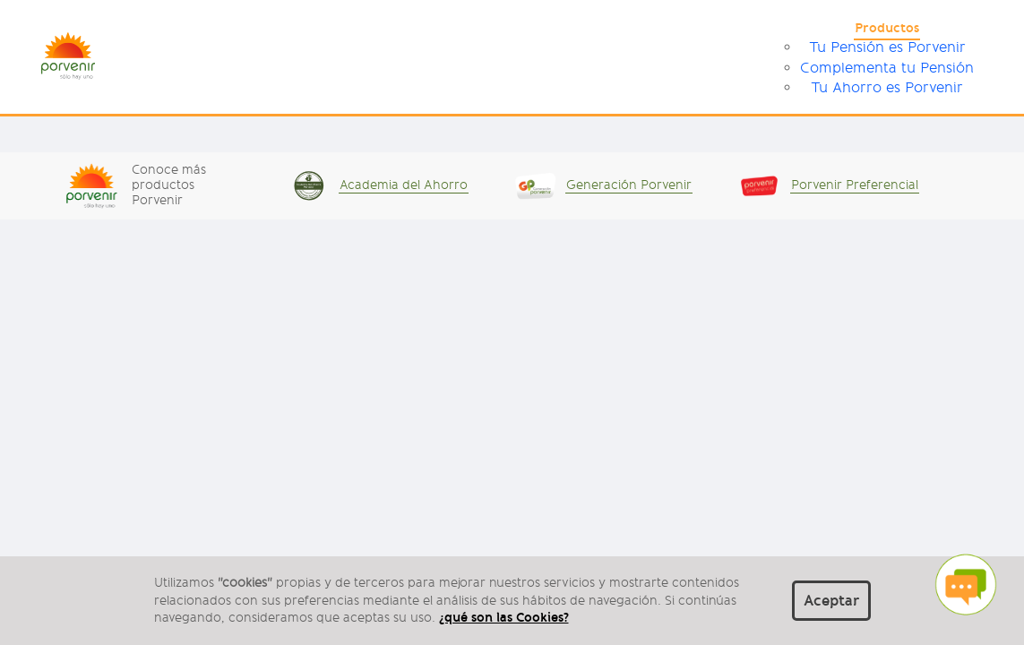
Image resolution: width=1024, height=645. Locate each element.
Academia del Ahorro (404, 185)
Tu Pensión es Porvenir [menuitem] (887, 47)
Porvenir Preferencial (854, 185)
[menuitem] (887, 30)
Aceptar (831, 600)
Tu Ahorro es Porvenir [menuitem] (887, 88)
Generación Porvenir (629, 185)
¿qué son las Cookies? (504, 617)
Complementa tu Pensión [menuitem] (887, 68)
